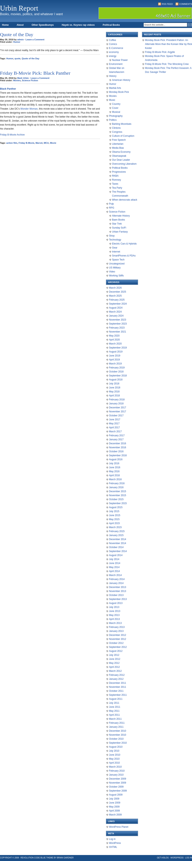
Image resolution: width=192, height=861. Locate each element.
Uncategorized (116, 263)
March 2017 (115, 431)
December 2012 (117, 635)
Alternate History (121, 215)
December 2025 (117, 291)
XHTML (113, 847)
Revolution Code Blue (33, 858)
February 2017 (117, 435)
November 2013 (117, 591)
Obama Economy (121, 151)
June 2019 (114, 355)
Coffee (112, 40)
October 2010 (116, 738)
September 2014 (118, 551)
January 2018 (116, 403)
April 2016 (114, 475)
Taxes (115, 183)
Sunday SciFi (119, 227)
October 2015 (116, 499)
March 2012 (115, 671)
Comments (185, 4)
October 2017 (116, 415)
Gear (114, 247)
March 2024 (115, 311)
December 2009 (117, 778)
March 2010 (115, 766)
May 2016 (114, 471)
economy (114, 52)
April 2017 (114, 427)
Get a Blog (163, 858)
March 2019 (115, 363)
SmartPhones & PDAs (124, 255)
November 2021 (117, 331)
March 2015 (115, 527)
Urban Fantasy (120, 231)
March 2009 (115, 814)
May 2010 (114, 758)
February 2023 (117, 327)
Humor (16, 42)
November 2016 (117, 447)
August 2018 (115, 379)
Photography (116, 116)
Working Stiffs (116, 275)
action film (11, 143)
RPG (111, 207)
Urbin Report (19, 8)
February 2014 (117, 579)
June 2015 (114, 515)
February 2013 (117, 627)
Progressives (119, 171)
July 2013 (114, 607)
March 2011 (115, 719)
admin (20, 39)
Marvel (39, 143)
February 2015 (117, 531)
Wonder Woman (29, 108)
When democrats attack (124, 199)
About (20, 25)
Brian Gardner (65, 858)
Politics (113, 120)
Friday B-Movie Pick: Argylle (160, 52)
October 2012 (116, 643)
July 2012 (114, 655)
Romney (116, 179)
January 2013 (116, 631)
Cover (115, 108)
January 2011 (116, 726)
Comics (113, 44)
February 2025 (117, 299)
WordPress (115, 843)
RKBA (115, 175)
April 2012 (114, 667)
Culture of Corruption (123, 136)
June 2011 (114, 707)
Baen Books (118, 219)
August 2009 (115, 794)
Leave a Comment (35, 39)
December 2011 (117, 683)
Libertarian (117, 144)
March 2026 (115, 287)
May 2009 (114, 806)
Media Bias (118, 147)
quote (18, 58)
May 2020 (114, 335)
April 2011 (114, 715)
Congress (117, 132)
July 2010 (114, 750)
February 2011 (117, 722)
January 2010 (116, 774)
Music (112, 100)
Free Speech (119, 140)
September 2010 (118, 742)
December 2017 (117, 407)
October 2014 (116, 547)
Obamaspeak (119, 155)
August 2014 (115, 555)
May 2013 (114, 615)
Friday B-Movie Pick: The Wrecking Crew (167, 64)
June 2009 (114, 802)
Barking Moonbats (121, 124)
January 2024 (116, 315)
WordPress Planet (118, 826)
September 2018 (118, 375)
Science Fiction (30, 80)
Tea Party (117, 187)
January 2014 (116, 583)
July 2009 (114, 798)
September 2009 (118, 790)
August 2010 (115, 746)
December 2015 (117, 491)
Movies (17, 80)
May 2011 (114, 711)
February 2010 (117, 770)
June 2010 (114, 754)
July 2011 (114, 703)
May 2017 (114, 423)
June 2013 (114, 611)
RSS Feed (167, 4)
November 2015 (117, 495)
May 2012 (114, 663)
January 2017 (116, 439)
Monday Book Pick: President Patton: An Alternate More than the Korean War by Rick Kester (168, 44)
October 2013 (116, 595)
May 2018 (114, 391)
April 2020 (114, 339)
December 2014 (117, 539)
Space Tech (118, 259)
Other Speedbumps (43, 25)
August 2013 (115, 603)
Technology (115, 239)
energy (112, 56)
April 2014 (114, 571)
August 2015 (115, 507)
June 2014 (114, 563)
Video (112, 271)
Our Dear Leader (121, 159)
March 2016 (115, 479)
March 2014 (115, 575)
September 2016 (118, 455)
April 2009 (114, 810)
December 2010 (117, 730)
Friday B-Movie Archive (12, 134)
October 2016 (116, 451)
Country (116, 104)
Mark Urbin (23, 78)
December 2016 (117, 443)
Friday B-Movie (26, 143)
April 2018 (114, 395)
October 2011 (116, 691)
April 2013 (114, 619)
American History (121, 80)
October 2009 (116, 786)
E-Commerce (116, 48)
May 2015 (114, 519)
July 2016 (114, 463)
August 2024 (115, 307)
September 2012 (118, 647)
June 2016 (114, 467)
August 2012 (115, 651)
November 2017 (117, 411)
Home (5, 25)
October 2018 (116, 371)
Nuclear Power (120, 60)
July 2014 (114, 559)
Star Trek (117, 223)
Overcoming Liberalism (124, 163)
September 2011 (118, 695)
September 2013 (118, 599)
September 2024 (118, 303)
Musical (116, 112)
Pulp (111, 203)
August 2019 (115, 351)
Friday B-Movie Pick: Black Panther (35, 73)
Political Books (111, 25)
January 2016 (116, 487)
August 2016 (115, 459)
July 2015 (114, 511)
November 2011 (117, 687)
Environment (115, 64)
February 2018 (117, 399)
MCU (46, 143)
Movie (53, 143)
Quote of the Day (16, 34)
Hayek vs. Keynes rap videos (78, 25)
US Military (115, 267)
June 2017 (114, 419)
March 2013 (115, 623)
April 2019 (114, 359)
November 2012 (117, 639)
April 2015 (114, 523)
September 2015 (118, 503)
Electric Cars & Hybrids (124, 243)
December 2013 (117, 587)
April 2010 (114, 762)
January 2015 (116, 535)
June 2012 (114, 659)
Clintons (116, 128)
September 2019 (118, 347)
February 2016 (117, 483)
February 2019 (117, 367)
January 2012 (116, 679)
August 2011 (115, 699)
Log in (112, 839)
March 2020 (115, 343)
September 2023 (118, 323)
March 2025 (115, 295)
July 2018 (114, 383)
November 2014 (117, 543)
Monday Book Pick (119, 92)
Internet (116, 251)
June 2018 (114, 387)
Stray (112, 235)
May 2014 (114, 567)
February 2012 (117, 675)
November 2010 (117, 734)
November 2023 (117, 319)
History (112, 76)
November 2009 (117, 782)
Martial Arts (115, 88)
